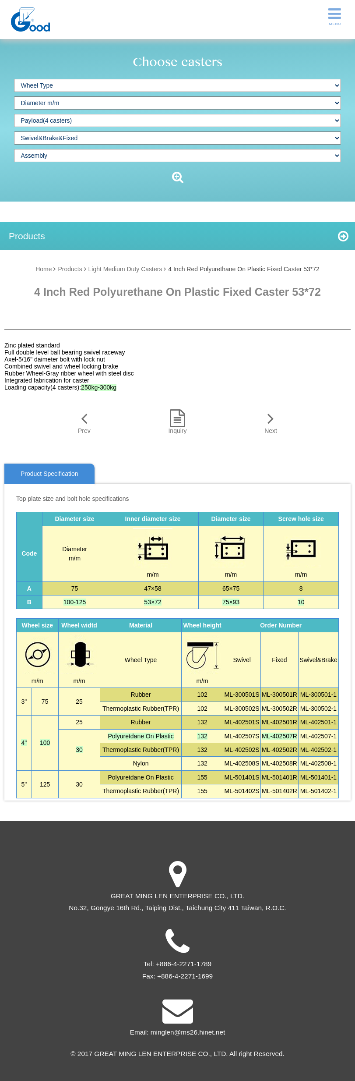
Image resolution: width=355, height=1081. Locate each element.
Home (43, 269)
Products (70, 269)
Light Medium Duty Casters (125, 269)
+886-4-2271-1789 (183, 964)
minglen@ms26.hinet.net (188, 1032)
